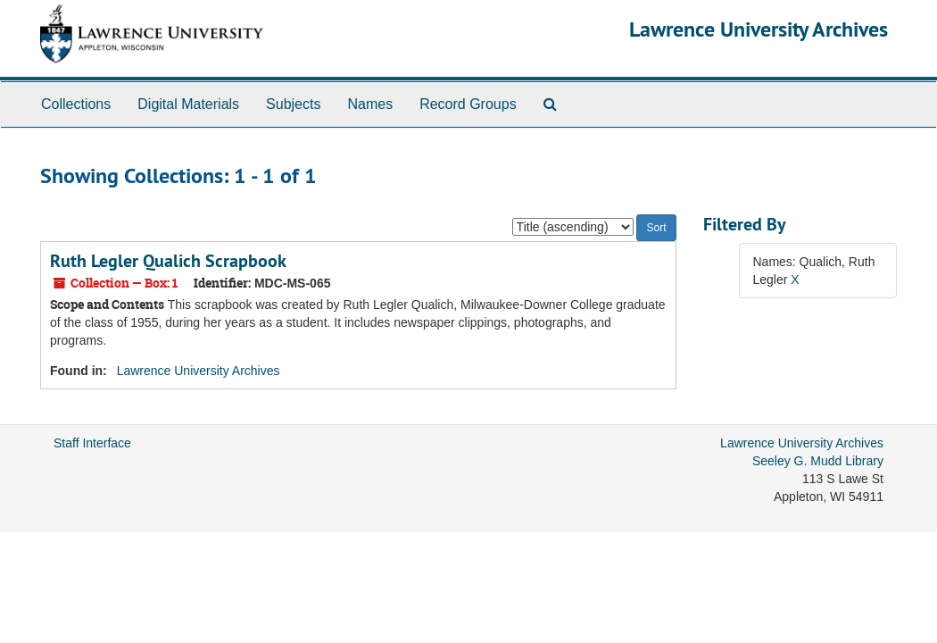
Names (370, 104)
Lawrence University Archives (758, 29)
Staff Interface (92, 443)
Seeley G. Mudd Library (817, 461)
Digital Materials (188, 104)
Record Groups (468, 104)
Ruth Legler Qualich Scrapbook (168, 260)
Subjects (293, 104)
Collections (76, 104)
